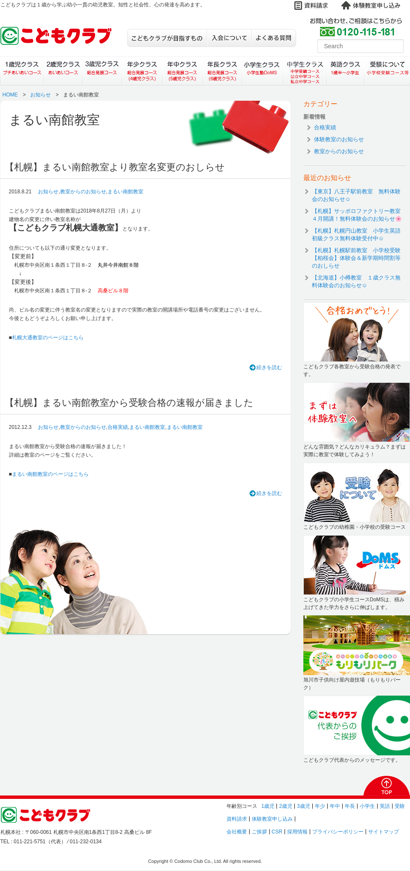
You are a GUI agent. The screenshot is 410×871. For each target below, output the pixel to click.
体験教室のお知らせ (339, 139)
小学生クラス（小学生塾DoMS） (263, 70)
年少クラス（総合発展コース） (142, 70)
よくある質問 (273, 38)
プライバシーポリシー (337, 832)
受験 (400, 806)
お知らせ (40, 95)
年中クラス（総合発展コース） (182, 70)
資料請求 (237, 819)
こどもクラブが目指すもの (166, 38)
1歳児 (268, 806)
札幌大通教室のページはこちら (48, 338)
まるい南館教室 (125, 192)
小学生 (367, 806)
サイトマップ (383, 832)
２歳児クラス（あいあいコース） (63, 70)
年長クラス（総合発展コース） (222, 70)
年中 (335, 806)
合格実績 (118, 427)
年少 (320, 806)
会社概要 (237, 832)
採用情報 (297, 832)
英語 (385, 806)
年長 (350, 806)
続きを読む (269, 367)
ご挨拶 (259, 832)
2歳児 (285, 806)
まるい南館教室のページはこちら (50, 474)
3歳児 (303, 806)
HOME (10, 95)
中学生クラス (305, 70)
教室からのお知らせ (83, 192)
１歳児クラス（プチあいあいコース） (22, 70)
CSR (277, 832)
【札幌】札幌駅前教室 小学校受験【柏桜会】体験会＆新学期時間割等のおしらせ (356, 258)
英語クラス (346, 70)
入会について (228, 38)
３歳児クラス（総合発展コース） (102, 70)
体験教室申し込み (272, 819)
